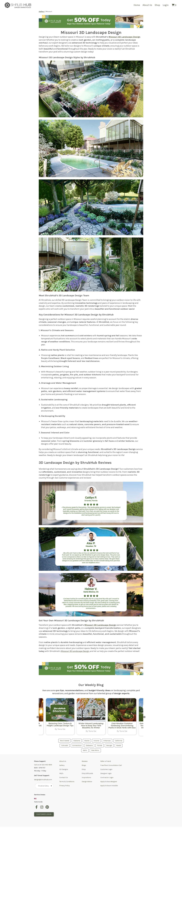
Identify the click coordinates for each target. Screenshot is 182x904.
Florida (99, 746)
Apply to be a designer (108, 782)
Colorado (64, 746)
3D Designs (63, 770)
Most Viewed (64, 741)
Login (166, 5)
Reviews (85, 761)
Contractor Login (106, 778)
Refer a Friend (105, 761)
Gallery (62, 766)
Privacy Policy (64, 786)
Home (137, 5)
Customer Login (106, 770)
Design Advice (87, 782)
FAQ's (61, 774)
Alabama (76, 741)
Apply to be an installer (109, 786)
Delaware (89, 746)
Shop (157, 5)
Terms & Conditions (66, 782)
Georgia (109, 746)
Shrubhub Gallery (45, 786)
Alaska (86, 741)
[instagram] (42, 808)
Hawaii (118, 746)
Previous (37, 717)
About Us (147, 5)
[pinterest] (47, 808)
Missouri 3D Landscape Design (124, 37)
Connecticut (77, 746)
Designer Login (106, 774)
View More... (95, 751)
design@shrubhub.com (43, 780)
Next (144, 717)
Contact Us (63, 778)
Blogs (84, 766)
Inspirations (86, 778)
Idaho (85, 751)
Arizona (96, 741)
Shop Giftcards (87, 774)
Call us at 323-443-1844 (43, 765)
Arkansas (107, 741)
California (118, 741)
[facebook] (36, 808)
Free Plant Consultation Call (111, 766)
